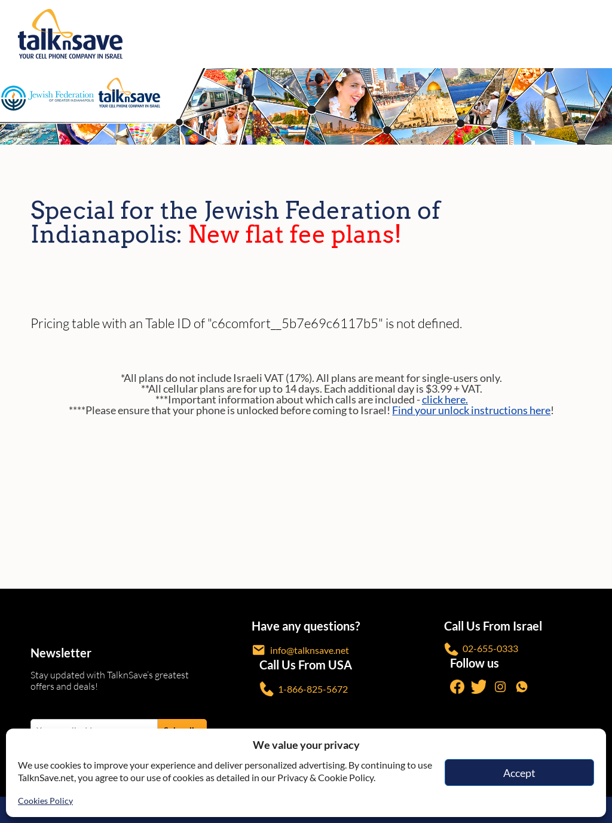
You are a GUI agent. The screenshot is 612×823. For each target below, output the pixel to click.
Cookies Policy (45, 801)
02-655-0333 (481, 649)
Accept (519, 772)
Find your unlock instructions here (471, 410)
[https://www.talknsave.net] (309, 34)
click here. (445, 399)
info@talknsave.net (300, 650)
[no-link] (596, 34)
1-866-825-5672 (303, 688)
